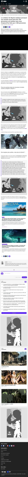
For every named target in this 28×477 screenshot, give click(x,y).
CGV (2, 464)
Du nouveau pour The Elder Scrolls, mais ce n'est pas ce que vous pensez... (13, 290)
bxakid (12, 24)
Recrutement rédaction (5, 453)
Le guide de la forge (5, 366)
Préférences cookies (5, 459)
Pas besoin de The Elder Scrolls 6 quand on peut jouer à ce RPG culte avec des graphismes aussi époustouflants (14, 296)
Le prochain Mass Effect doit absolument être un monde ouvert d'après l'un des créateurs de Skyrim (14, 287)
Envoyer (24, 277)
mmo (3, 217)
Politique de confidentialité (6, 461)
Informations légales (5, 454)
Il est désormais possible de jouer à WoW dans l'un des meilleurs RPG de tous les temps (14, 310)
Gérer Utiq (3, 463)
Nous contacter (4, 450)
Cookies (2, 458)
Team (2, 451)
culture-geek (5, 244)
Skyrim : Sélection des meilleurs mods (8, 385)
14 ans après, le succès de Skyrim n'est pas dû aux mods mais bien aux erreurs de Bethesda (14, 307)
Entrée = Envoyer (18, 277)
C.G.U (2, 456)
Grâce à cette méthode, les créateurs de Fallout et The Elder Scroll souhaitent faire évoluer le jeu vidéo (13, 298)
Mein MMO (3, 468)
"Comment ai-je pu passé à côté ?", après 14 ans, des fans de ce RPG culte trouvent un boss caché (14, 293)
